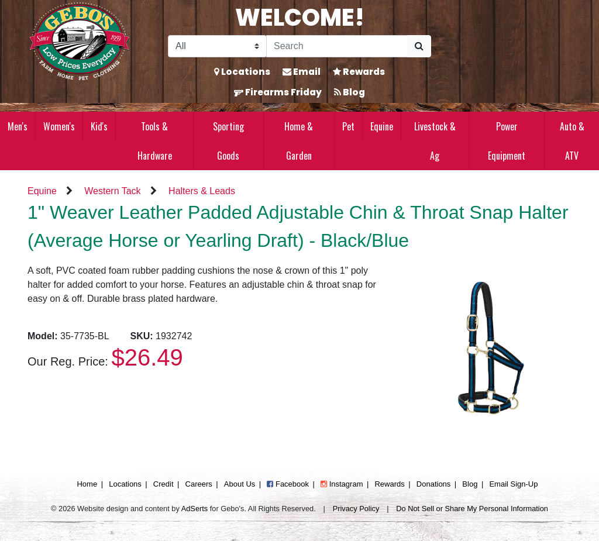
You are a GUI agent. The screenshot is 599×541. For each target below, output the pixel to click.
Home (87, 484)
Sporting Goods (228, 141)
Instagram (342, 484)
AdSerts (194, 508)
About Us (239, 484)
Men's (17, 126)
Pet (348, 126)
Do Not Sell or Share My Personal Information (472, 508)
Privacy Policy (356, 508)
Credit (163, 484)
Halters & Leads (201, 191)
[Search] (337, 46)
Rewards (359, 72)
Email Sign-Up (513, 484)
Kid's (99, 126)
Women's (59, 126)
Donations (433, 484)
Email (302, 72)
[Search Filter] (217, 46)
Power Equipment (506, 141)
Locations (242, 72)
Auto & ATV (572, 141)
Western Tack (112, 191)
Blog (349, 92)
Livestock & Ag (435, 141)
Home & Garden (298, 141)
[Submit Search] (419, 46)
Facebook (288, 484)
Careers (198, 484)
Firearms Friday (278, 92)
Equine (381, 126)
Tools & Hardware (154, 141)
